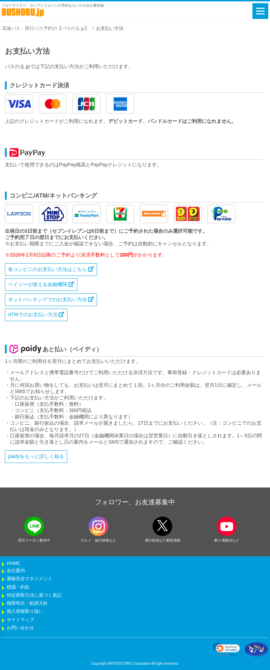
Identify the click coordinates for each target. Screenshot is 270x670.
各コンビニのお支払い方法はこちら (51, 269)
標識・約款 (18, 587)
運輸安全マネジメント (29, 578)
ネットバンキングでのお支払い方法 (51, 299)
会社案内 (16, 570)
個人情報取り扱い (25, 611)
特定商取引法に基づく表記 (34, 595)
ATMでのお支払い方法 (36, 314)
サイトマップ (20, 619)
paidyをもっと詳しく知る (36, 456)
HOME (13, 563)
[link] (226, 649)
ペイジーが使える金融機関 (41, 284)
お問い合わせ (20, 627)
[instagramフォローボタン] (98, 526)
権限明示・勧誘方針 (27, 603)
